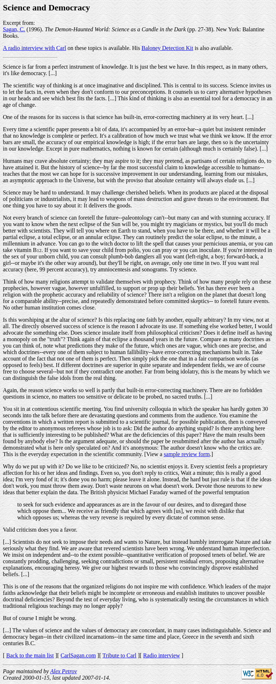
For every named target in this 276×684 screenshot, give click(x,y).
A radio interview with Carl (34, 48)
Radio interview (161, 655)
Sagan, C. (14, 29)
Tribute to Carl (119, 655)
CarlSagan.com (78, 655)
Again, (10, 390)
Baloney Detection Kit (167, 48)
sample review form (187, 454)
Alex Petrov (63, 671)
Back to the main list (30, 655)
